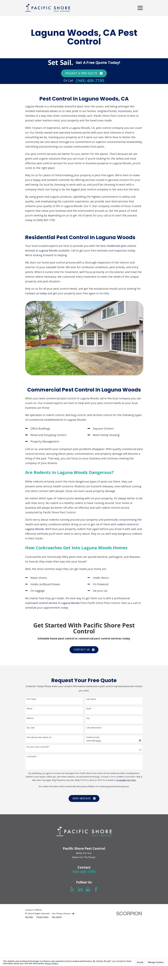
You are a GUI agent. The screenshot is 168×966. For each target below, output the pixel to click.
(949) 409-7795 (90, 81)
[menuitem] (29, 917)
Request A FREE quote (84, 73)
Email (88, 708)
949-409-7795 (84, 871)
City (87, 718)
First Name (32, 699)
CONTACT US (84, 649)
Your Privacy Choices (63, 913)
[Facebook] (96, 889)
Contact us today (36, 293)
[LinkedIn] (80, 889)
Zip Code (31, 728)
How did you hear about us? (39, 737)
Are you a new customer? (38, 747)
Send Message (83, 798)
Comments (32, 756)
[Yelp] (72, 889)
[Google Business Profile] (88, 889)
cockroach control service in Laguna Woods (52, 603)
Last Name (91, 699)
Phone (29, 708)
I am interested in (94, 728)
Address (30, 718)
